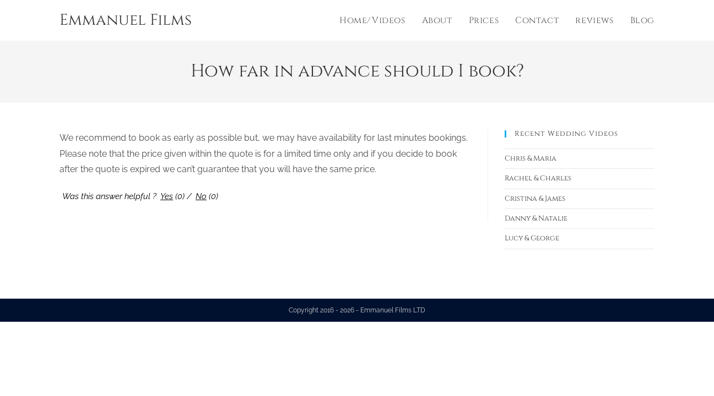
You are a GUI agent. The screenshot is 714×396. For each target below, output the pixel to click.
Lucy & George (532, 238)
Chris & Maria (530, 158)
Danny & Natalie (536, 218)
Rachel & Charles (538, 178)
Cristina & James (535, 199)
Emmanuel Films (126, 20)
